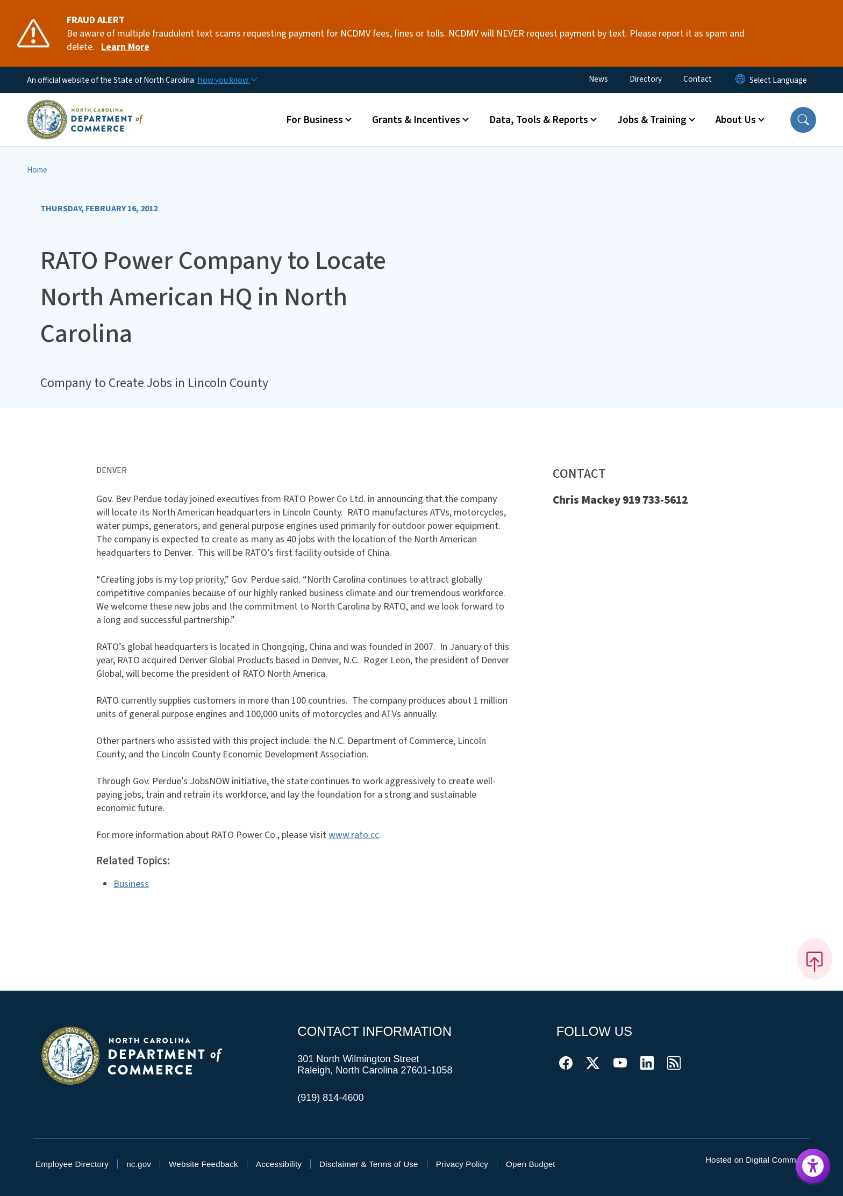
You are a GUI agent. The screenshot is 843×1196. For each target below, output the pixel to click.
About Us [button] (736, 119)
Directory (646, 79)
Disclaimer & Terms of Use (368, 1164)
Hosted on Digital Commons (757, 1159)
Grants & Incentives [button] (416, 119)
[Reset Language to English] (740, 80)
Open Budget (530, 1164)
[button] (803, 120)
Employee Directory (72, 1164)
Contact (697, 79)
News (598, 79)
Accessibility (279, 1164)
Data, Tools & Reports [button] (538, 119)
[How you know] (227, 80)
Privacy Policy (462, 1164)
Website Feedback (203, 1164)
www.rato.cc (353, 835)
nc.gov (138, 1164)
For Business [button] (314, 119)
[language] (778, 80)
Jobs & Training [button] (652, 119)
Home (37, 170)
